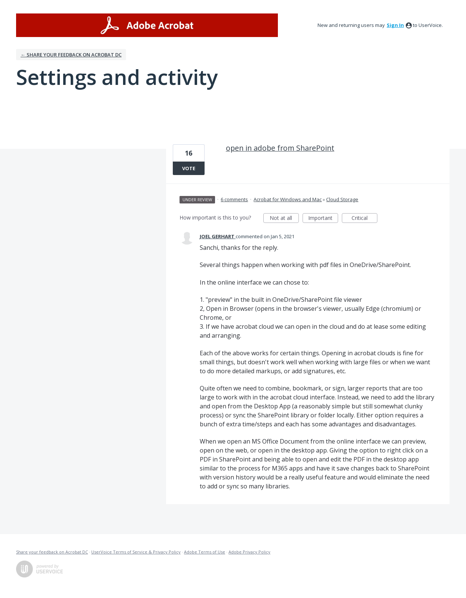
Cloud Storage (342, 199)
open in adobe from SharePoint (280, 148)
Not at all (284, 218)
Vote (188, 168)
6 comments (234, 199)
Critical (364, 218)
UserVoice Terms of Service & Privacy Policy (136, 552)
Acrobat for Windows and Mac (288, 199)
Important (323, 218)
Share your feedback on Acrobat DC (52, 552)
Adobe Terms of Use (204, 552)
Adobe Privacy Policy (249, 552)
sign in (395, 25)
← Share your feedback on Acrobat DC (71, 54)
